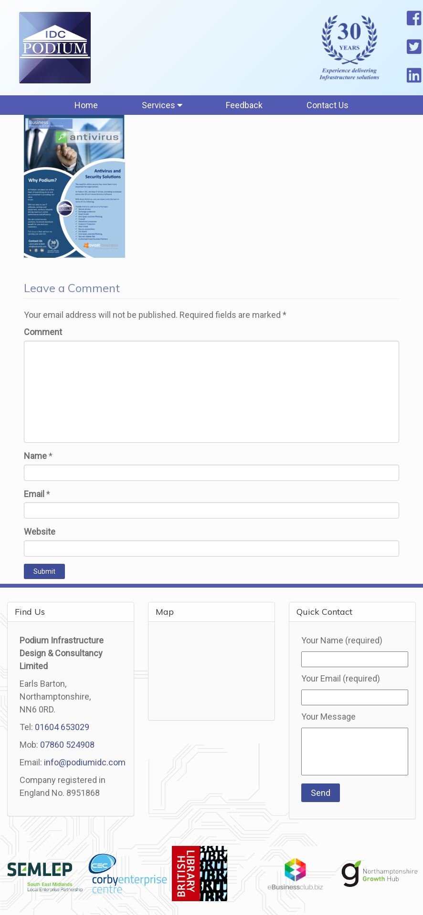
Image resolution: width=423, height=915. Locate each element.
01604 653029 (62, 727)
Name (35, 456)
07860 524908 (67, 745)
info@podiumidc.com (85, 762)
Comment (43, 332)
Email (34, 494)
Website (39, 532)
